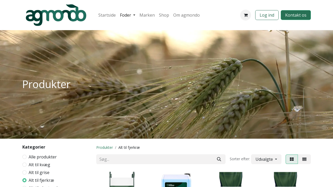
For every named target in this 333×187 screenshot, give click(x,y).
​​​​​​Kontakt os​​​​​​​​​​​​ (295, 15)
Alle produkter (43, 157)
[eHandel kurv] (245, 15)
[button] (266, 159)
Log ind (267, 15)
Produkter (104, 147)
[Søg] (219, 159)
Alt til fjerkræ (41, 180)
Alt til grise (39, 172)
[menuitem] (107, 15)
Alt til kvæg (39, 165)
